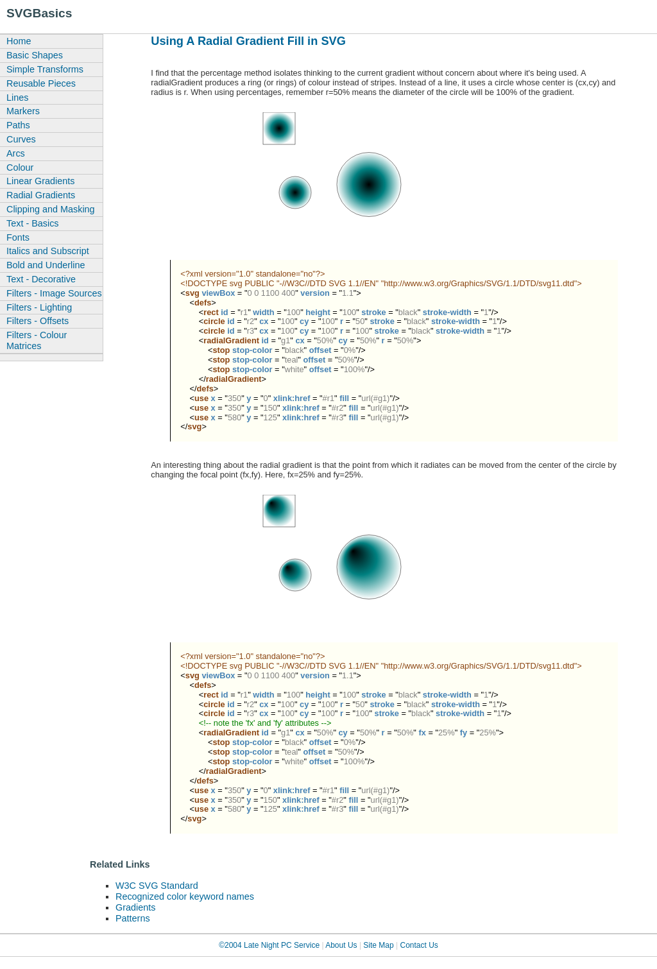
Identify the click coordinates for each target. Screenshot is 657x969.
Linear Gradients (40, 181)
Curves (21, 139)
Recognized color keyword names (184, 896)
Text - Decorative (41, 279)
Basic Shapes (34, 55)
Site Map (378, 945)
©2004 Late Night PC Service (269, 945)
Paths (18, 125)
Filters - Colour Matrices (36, 340)
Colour (19, 167)
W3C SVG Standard (156, 885)
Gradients (135, 907)
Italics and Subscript (47, 251)
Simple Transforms (44, 69)
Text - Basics (32, 223)
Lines (17, 97)
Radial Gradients (40, 195)
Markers (23, 111)
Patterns (132, 918)
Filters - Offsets (37, 321)
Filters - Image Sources (54, 293)
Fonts (18, 237)
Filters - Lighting (39, 307)
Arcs (15, 153)
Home (18, 41)
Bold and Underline (45, 265)
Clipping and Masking (50, 209)
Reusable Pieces (41, 83)
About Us (341, 945)
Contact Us (419, 945)
